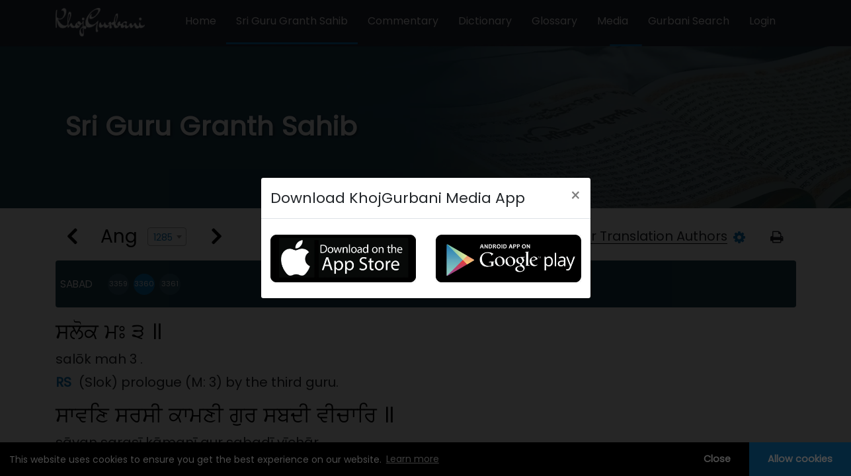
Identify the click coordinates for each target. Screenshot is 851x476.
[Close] (575, 196)
